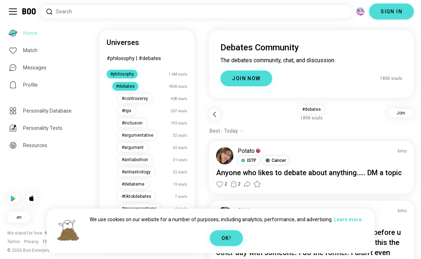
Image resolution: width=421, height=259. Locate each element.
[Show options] (227, 131)
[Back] (214, 114)
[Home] (29, 11)
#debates (150, 58)
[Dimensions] (360, 11)
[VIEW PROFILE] (224, 155)
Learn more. (348, 219)
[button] (248, 160)
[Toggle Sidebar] (13, 11)
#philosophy (121, 58)
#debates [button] (311, 109)
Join (401, 112)
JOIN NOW (246, 78)
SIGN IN (391, 11)
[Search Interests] (196, 11)
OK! (226, 238)
